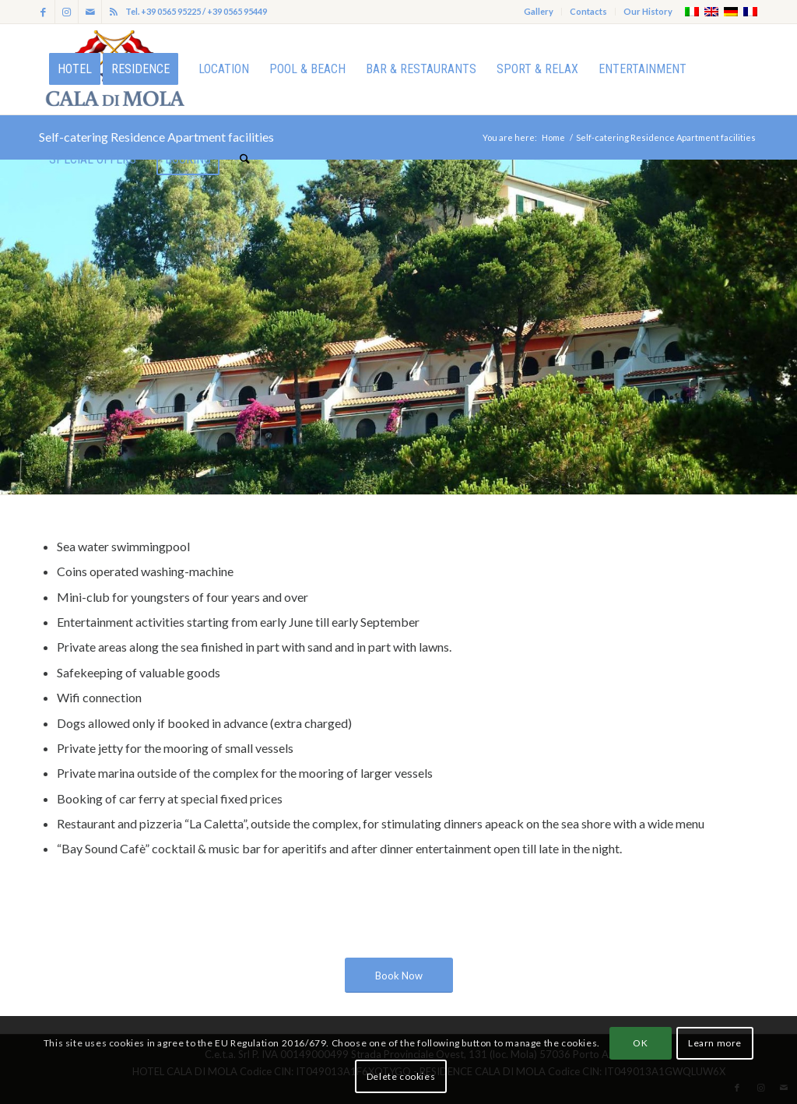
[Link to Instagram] (66, 11)
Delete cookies (401, 1076)
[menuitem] (539, 12)
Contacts (588, 11)
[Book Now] (399, 975)
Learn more (715, 1043)
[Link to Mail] (90, 11)
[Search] (245, 159)
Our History (647, 11)
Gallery (538, 11)
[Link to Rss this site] (113, 11)
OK (640, 1043)
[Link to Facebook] (43, 11)
